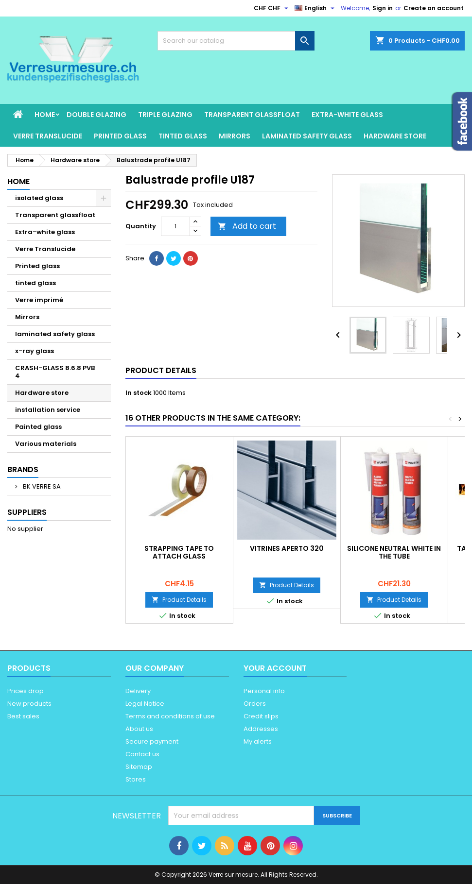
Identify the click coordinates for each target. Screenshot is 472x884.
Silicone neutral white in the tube (394, 552)
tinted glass (182, 136)
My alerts (258, 741)
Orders (255, 703)
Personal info (264, 691)
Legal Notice (144, 703)
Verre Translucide (47, 136)
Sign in (382, 8)
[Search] (236, 41)
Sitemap (138, 766)
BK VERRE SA (41, 486)
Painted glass (38, 426)
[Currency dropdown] (272, 8)
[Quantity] (175, 226)
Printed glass (120, 136)
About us (139, 728)
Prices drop (25, 691)
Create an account (433, 8)
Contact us (142, 754)
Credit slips (261, 716)
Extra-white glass (347, 114)
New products (29, 703)
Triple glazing (165, 114)
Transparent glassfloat (252, 114)
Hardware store (395, 136)
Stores (135, 779)
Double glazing (96, 114)
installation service (47, 409)
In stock (138, 393)
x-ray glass (34, 351)
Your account (275, 668)
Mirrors (234, 136)
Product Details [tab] (160, 370)
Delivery (138, 691)
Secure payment (151, 741)
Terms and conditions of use (170, 716)
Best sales (23, 716)
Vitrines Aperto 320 (287, 548)
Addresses (261, 728)
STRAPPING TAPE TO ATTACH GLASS (179, 552)
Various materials (45, 443)
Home (45, 114)
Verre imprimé (39, 300)
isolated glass (39, 198)
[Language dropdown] (316, 8)
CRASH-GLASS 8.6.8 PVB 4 (55, 371)
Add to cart (247, 226)
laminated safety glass (307, 136)
